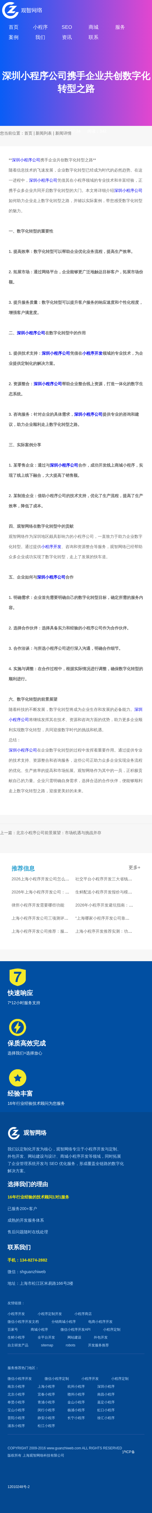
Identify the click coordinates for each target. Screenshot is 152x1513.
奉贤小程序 (16, 1402)
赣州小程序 (76, 1394)
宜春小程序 (46, 1394)
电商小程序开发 (100, 1322)
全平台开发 (46, 1337)
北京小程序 (16, 1394)
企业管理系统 (24, 1163)
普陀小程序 (16, 1418)
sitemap (47, 1345)
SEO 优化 (58, 1163)
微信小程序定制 (57, 1379)
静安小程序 (46, 1418)
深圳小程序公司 (26, 160)
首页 (28, 133)
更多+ (134, 867)
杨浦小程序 (76, 1410)
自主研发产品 (18, 1345)
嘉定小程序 (106, 1402)
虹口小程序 (106, 1410)
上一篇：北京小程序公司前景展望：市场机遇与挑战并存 (50, 832)
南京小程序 (16, 1386)
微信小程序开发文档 (23, 1322)
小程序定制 (111, 1330)
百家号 (13, 1330)
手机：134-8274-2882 (27, 1260)
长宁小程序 (76, 1418)
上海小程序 (46, 1386)
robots (70, 1345)
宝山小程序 (16, 1410)
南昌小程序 (106, 1394)
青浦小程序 (46, 1402)
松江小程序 (46, 1426)
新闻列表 (44, 133)
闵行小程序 (46, 1410)
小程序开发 (92, 353)
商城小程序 (70, 1156)
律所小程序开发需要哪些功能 (38, 905)
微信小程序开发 (20, 1379)
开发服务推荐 (98, 1345)
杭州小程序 (76, 1386)
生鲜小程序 (16, 1337)
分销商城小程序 (64, 1322)
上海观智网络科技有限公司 (43, 1455)
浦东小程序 (16, 1426)
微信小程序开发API (75, 1330)
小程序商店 (83, 1314)
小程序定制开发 (50, 1314)
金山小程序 (76, 1402)
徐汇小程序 (106, 1418)
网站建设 (36, 1156)
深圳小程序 (106, 1386)
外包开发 (101, 1337)
